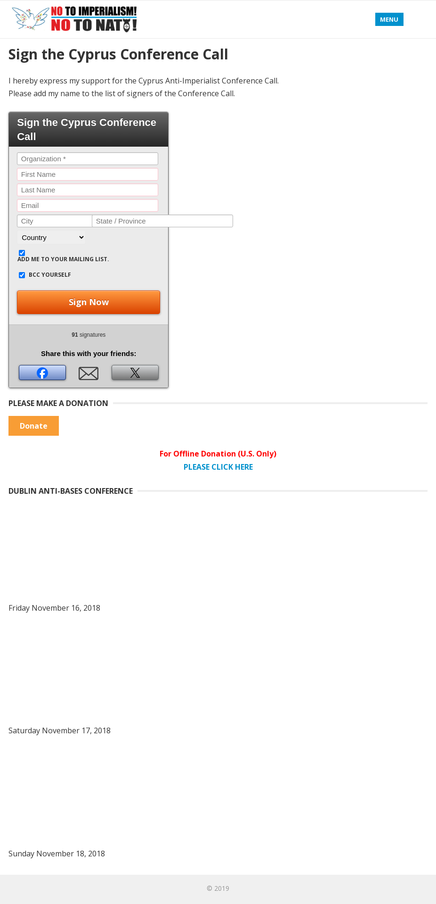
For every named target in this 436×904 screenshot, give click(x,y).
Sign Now (89, 301)
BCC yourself (50, 275)
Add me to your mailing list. (63, 259)
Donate (34, 426)
